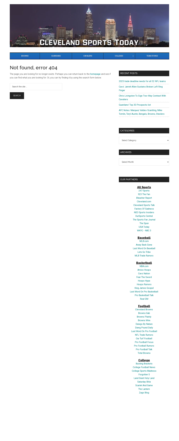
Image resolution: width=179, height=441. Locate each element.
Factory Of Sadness (144, 208)
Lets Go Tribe (144, 252)
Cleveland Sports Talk (144, 205)
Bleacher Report (144, 198)
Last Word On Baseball (144, 248)
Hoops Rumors (144, 284)
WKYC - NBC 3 (144, 230)
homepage (95, 74)
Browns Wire (144, 320)
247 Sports (144, 190)
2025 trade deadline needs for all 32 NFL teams (142, 81)
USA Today (144, 227)
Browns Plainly (144, 316)
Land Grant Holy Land (144, 378)
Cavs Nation (144, 273)
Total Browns (144, 353)
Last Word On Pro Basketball (144, 291)
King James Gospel (144, 288)
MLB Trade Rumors (144, 255)
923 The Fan (144, 194)
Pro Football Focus (144, 342)
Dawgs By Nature (144, 324)
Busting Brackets (144, 363)
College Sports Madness (144, 371)
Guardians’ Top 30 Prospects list (135, 105)
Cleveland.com (144, 201)
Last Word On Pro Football (144, 331)
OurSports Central (144, 216)
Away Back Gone (144, 244)
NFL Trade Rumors (144, 335)
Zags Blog (144, 392)
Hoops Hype (144, 280)
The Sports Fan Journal (144, 219)
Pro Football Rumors (144, 345)
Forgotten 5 (144, 374)
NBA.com (144, 266)
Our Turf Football (144, 338)
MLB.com (144, 241)
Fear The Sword (144, 277)
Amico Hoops (144, 270)
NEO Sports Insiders (144, 212)
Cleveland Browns (144, 309)
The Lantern (144, 389)
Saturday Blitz (144, 381)
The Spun (144, 223)
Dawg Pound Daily (144, 327)
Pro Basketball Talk (144, 295)
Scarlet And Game (144, 385)
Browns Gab (144, 313)
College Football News (144, 367)
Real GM (144, 299)
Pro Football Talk (144, 349)
